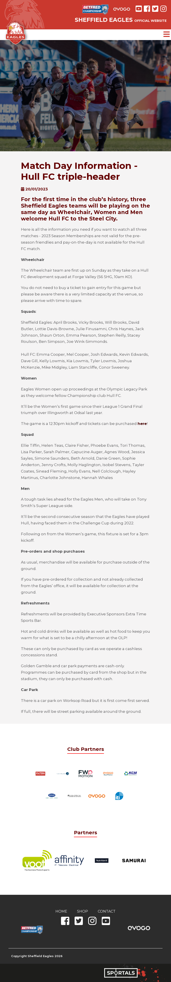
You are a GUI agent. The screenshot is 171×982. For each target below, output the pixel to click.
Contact (107, 911)
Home (61, 911)
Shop (82, 911)
